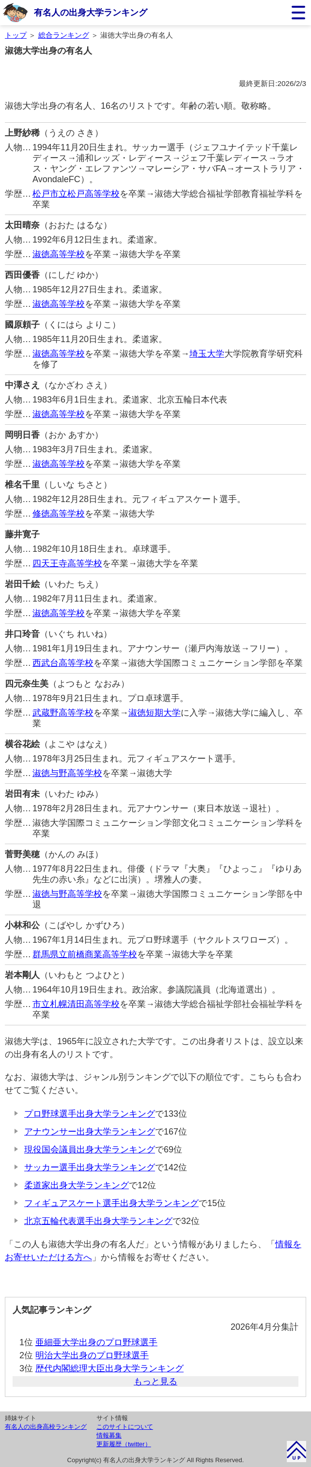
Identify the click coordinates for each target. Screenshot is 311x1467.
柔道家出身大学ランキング (76, 1185)
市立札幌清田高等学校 (76, 1004)
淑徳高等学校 (58, 254)
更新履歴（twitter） (123, 1444)
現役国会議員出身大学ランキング (89, 1149)
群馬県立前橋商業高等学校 (84, 954)
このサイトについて (124, 1426)
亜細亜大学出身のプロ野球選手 (96, 1342)
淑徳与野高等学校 (67, 773)
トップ (16, 35)
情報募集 (109, 1435)
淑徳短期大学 (154, 713)
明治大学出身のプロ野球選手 (92, 1355)
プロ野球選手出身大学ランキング (89, 1114)
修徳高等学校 (58, 513)
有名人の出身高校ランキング (46, 1426)
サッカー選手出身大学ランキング (89, 1167)
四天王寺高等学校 (67, 563)
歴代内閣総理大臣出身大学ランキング (109, 1368)
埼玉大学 (206, 354)
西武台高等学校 (62, 663)
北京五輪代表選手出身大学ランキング (98, 1221)
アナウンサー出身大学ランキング (89, 1131)
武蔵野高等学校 (62, 713)
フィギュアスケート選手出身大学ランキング (111, 1203)
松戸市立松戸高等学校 (76, 194)
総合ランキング (63, 35)
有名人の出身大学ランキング (90, 12)
